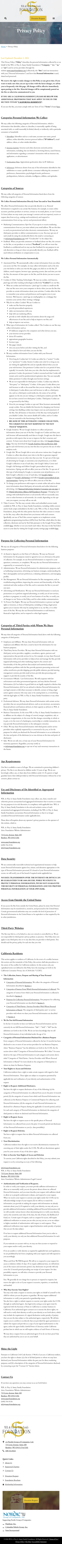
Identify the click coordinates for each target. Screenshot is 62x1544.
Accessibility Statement (39, 1542)
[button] (53, 18)
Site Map (28, 1542)
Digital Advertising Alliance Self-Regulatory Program (28, 491)
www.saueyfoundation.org (16, 70)
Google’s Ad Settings (22, 477)
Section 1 (28, 985)
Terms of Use (53, 1539)
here (58, 106)
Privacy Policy (20, 1542)
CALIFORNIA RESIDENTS (29, 102)
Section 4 (11, 1017)
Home (3, 46)
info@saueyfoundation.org (15, 238)
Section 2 (18, 996)
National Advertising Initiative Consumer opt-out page (38, 489)
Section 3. (41, 1003)
